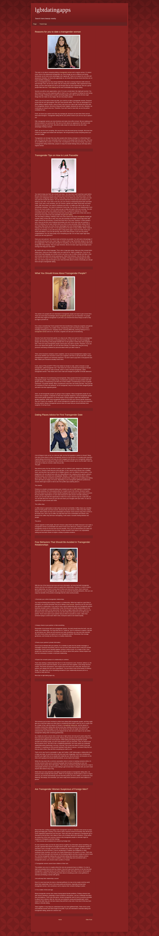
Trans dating (52, 87)
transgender (81, 216)
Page (35, 24)
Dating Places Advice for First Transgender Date (59, 414)
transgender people (65, 316)
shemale (76, 829)
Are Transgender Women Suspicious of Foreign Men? (61, 789)
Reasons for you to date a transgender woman (58, 31)
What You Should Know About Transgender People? (60, 273)
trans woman (70, 604)
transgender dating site (70, 725)
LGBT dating (77, 489)
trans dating (68, 214)
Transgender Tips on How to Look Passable (56, 155)
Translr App (43, 24)
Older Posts (89, 919)
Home (60, 919)
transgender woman (66, 72)
